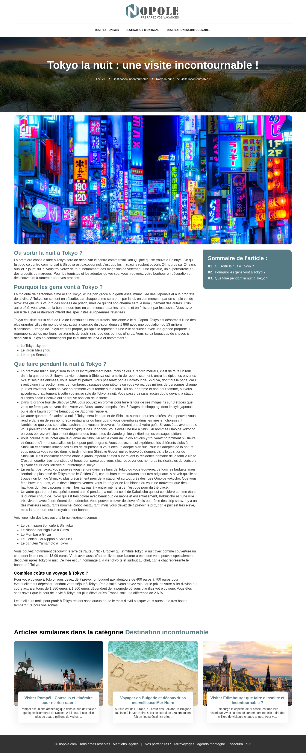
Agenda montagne (211, 744)
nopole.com (68, 744)
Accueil (100, 79)
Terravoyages (184, 744)
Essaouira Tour (239, 744)
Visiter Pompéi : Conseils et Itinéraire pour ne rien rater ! (58, 700)
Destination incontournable (188, 30)
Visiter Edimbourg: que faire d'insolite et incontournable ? (247, 700)
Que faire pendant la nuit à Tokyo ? (238, 278)
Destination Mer (107, 30)
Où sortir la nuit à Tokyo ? (231, 266)
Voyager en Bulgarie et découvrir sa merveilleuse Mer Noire (153, 700)
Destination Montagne (142, 30)
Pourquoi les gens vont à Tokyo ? (236, 272)
